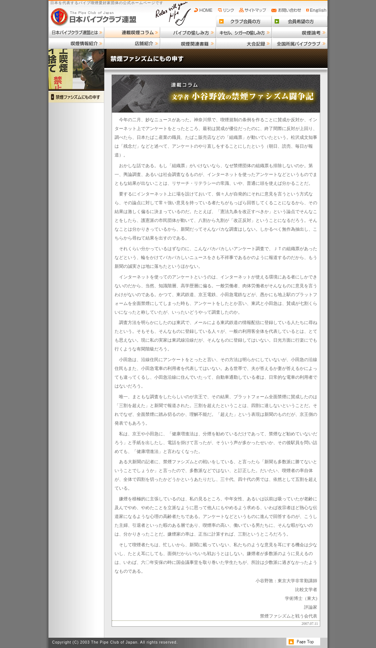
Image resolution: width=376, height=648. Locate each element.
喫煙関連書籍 (188, 43)
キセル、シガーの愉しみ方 (244, 32)
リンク (227, 10)
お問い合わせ (287, 10)
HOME (205, 10)
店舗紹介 (132, 43)
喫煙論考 (300, 32)
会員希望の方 (300, 21)
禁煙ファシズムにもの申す (76, 97)
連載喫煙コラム (132, 32)
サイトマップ (253, 10)
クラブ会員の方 (244, 21)
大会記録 (244, 43)
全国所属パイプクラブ (300, 43)
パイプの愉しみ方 (188, 32)
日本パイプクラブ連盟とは (76, 32)
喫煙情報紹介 (76, 43)
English (317, 10)
